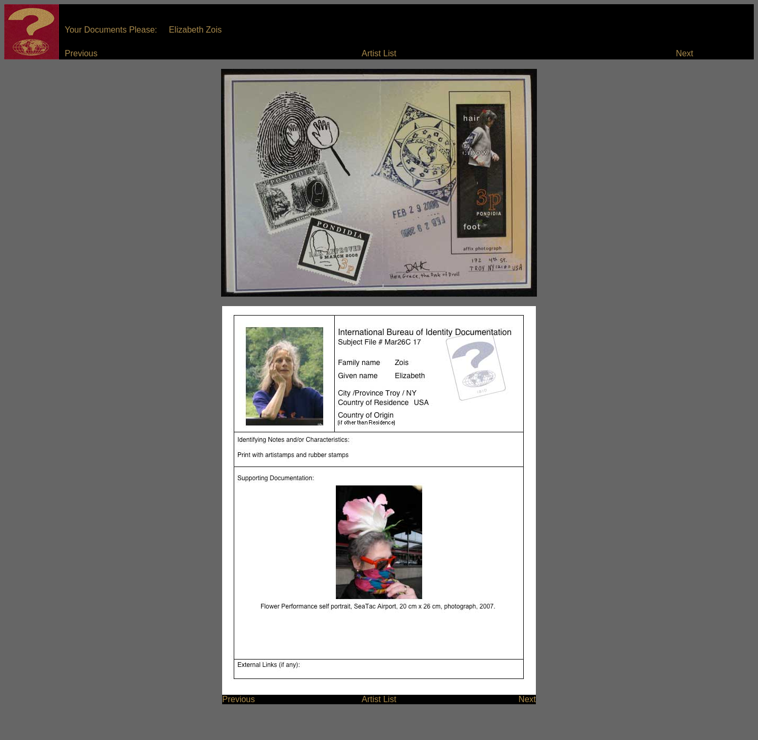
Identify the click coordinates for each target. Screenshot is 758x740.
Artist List (379, 53)
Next (684, 53)
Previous (81, 53)
